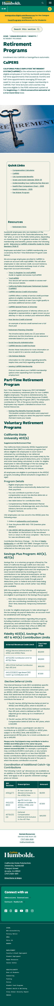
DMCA (7, 937)
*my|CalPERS (14, 278)
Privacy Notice (11, 934)
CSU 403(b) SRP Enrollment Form (22, 530)
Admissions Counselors (16, 898)
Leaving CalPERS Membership (20, 366)
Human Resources (18, 36)
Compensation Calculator (23, 170)
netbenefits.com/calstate (27, 521)
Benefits (32, 36)
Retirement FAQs (19, 227)
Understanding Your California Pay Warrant (31, 183)
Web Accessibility (13, 930)
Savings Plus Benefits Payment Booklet (24, 411)
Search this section (27, 29)
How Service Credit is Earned (20, 320)
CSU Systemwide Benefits (23, 177)
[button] (31, 9)
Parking (9, 979)
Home (5, 36)
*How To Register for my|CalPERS (22, 273)
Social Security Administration (21, 343)
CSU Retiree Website (17, 356)
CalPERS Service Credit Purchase (22, 346)
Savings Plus (26, 628)
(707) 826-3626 (27, 839)
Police (8, 982)
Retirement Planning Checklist (21, 330)
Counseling (10, 976)
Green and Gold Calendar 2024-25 (27, 180)
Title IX (9, 940)
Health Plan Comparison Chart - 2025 (28, 186)
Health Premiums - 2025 (22, 189)
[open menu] (50, 3)
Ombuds (8, 995)
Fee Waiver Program (21, 193)
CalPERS (16, 173)
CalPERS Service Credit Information (23, 292)
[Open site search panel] (42, 3)
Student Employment (13, 956)
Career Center (11, 963)
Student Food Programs (14, 985)
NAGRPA (8, 943)
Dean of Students (12, 972)
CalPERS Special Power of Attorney (23, 307)
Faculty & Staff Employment (16, 953)
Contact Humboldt (14, 902)
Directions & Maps (13, 878)
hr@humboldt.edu (27, 842)
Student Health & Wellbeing (16, 988)
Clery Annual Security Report (17, 992)
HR (4, 9)
